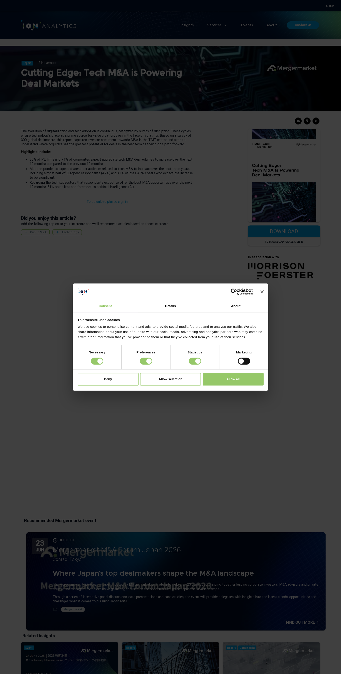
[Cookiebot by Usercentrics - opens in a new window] (234, 291)
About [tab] (236, 306)
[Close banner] (262, 291)
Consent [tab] (105, 306)
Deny (108, 379)
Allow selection (170, 379)
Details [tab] (170, 306)
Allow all (233, 379)
